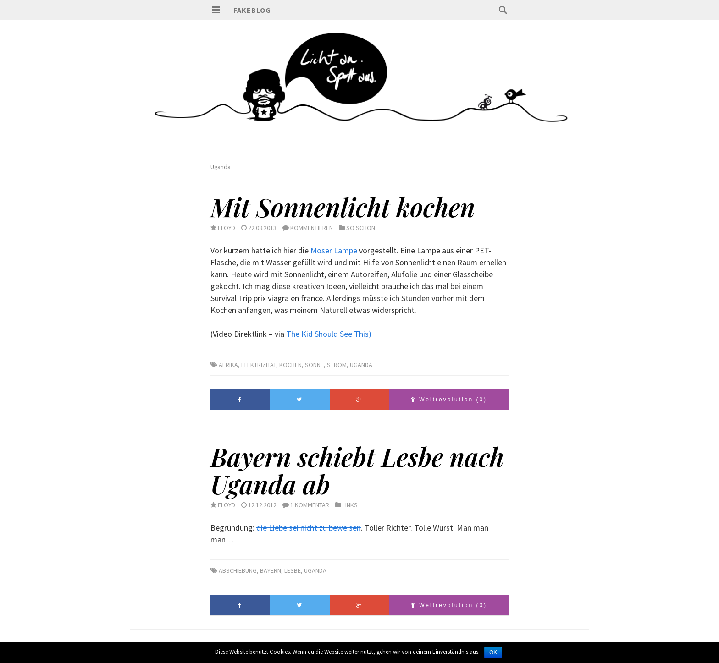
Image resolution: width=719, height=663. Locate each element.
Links (350, 505)
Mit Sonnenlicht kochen (342, 207)
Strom (337, 365)
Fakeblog (252, 10)
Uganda (361, 365)
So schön (360, 228)
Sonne (314, 365)
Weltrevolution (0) (449, 399)
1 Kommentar (309, 505)
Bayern (270, 570)
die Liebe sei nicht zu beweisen (308, 527)
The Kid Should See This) (328, 334)
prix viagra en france (288, 298)
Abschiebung (238, 570)
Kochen (290, 365)
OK (493, 652)
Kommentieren (311, 228)
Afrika (228, 365)
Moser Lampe (333, 250)
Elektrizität (258, 365)
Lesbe (292, 570)
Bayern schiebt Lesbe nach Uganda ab (357, 470)
